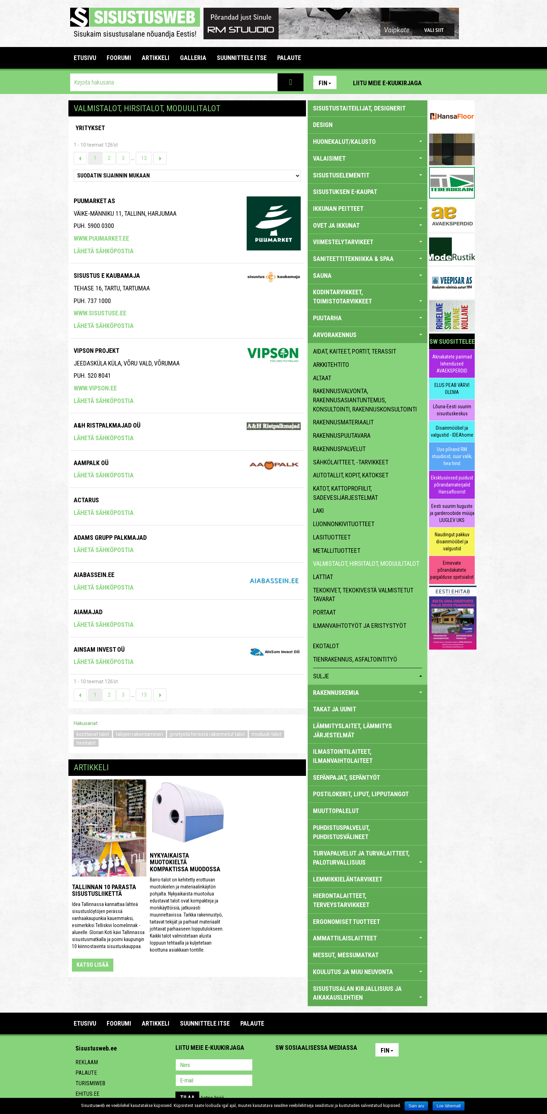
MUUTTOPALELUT (336, 810)
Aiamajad (88, 612)
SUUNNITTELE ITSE (242, 57)
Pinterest (437, 82)
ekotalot (326, 646)
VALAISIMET (367, 158)
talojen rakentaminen (139, 734)
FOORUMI (119, 57)
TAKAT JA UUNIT (334, 709)
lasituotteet (332, 537)
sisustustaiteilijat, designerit (359, 108)
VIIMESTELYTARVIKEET (367, 242)
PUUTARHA (367, 318)
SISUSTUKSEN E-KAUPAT (345, 191)
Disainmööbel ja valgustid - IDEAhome (452, 431)
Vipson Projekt (96, 350)
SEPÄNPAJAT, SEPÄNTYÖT (346, 777)
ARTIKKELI (155, 57)
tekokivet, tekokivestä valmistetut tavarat (363, 594)
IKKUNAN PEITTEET (367, 208)
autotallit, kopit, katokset (350, 475)
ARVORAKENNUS (367, 334)
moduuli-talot (266, 734)
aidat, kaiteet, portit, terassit (354, 351)
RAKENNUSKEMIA (367, 692)
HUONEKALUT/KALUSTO (367, 141)
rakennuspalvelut (339, 448)
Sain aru (416, 1105)
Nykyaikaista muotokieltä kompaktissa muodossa (185, 862)
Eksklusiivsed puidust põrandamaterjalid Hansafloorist (452, 485)
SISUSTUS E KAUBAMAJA (107, 275)
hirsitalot (86, 743)
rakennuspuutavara (342, 435)
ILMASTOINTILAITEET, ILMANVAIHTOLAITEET (343, 756)
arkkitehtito (331, 364)
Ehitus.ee (87, 1093)
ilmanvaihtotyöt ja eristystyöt (359, 625)
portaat (324, 612)
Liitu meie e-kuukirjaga (387, 83)
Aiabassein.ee (94, 574)
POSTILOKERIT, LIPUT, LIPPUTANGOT (361, 794)
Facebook (452, 82)
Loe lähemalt (448, 1105)
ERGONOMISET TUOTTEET (346, 921)
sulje (367, 676)
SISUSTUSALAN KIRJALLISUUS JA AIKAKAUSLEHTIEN (367, 993)
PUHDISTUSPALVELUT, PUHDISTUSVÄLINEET (341, 832)
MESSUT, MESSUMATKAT (346, 955)
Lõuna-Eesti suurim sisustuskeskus (452, 410)
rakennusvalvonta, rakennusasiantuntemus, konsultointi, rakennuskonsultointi (365, 399)
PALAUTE (289, 57)
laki (318, 510)
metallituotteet (336, 550)
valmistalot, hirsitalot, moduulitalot (366, 563)
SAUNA (367, 275)
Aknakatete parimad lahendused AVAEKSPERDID (452, 364)
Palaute (86, 1072)
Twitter (327, 1065)
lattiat (323, 577)
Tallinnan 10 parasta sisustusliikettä (104, 890)
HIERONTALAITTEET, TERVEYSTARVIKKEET (341, 900)
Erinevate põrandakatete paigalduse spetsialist (452, 570)
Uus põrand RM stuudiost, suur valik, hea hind (452, 456)
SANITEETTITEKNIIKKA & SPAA (367, 258)
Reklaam (86, 1062)
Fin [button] (325, 83)
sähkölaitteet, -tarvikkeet (350, 462)
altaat (322, 378)
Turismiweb (90, 1083)
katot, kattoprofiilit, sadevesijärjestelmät (345, 493)
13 (144, 158)
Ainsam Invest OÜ (99, 649)
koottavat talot (92, 734)
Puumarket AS (94, 200)
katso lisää (92, 964)
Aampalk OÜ (91, 463)
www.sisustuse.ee (100, 313)
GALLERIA (193, 57)
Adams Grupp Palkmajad (110, 537)
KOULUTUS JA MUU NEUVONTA (367, 971)
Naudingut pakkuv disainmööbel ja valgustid (452, 541)
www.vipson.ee (95, 388)
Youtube (467, 82)
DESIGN (323, 124)
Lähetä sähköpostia (104, 251)
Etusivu (85, 57)
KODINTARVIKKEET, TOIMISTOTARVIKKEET (367, 296)
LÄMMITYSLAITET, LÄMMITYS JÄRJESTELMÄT (352, 730)
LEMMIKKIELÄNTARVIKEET (347, 879)
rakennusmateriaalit (343, 422)
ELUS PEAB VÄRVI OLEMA (451, 388)
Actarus (86, 500)
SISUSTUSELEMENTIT (367, 175)
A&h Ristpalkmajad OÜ (107, 425)
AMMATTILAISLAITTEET (367, 938)
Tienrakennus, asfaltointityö (355, 659)
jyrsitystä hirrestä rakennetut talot (207, 734)
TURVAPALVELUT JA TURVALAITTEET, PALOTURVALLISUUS (367, 858)
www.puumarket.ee (101, 238)
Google (342, 1065)
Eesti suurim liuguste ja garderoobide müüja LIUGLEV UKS (452, 513)
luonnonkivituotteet (343, 524)
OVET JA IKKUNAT (367, 225)
